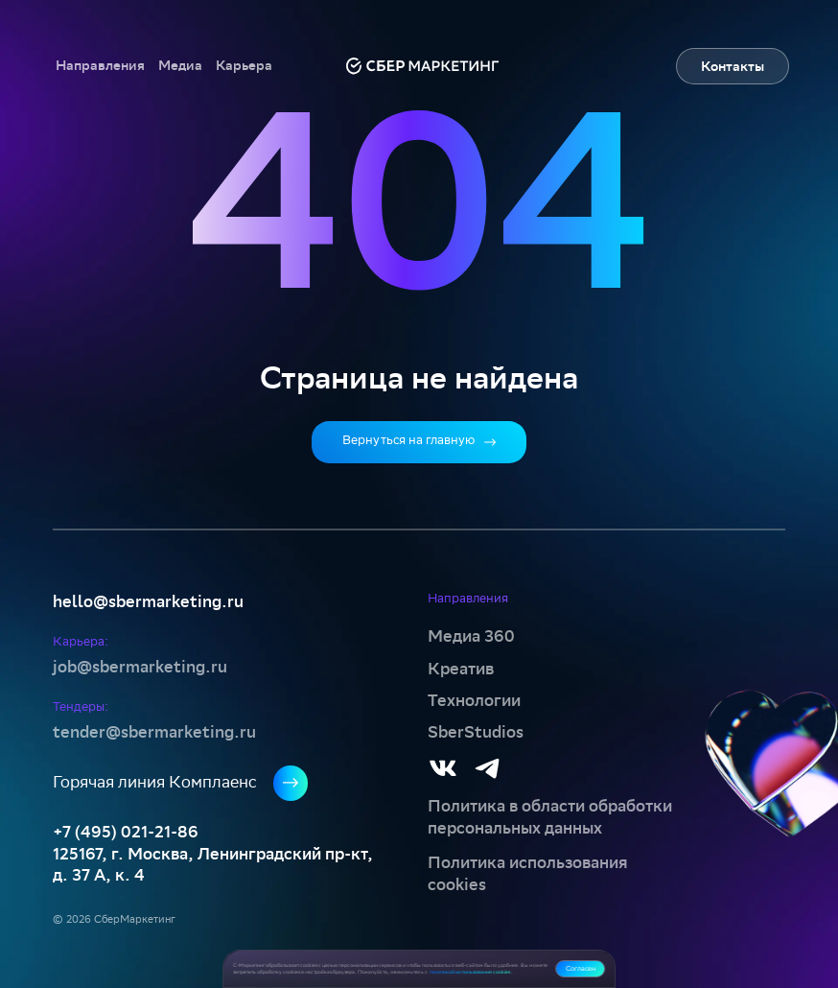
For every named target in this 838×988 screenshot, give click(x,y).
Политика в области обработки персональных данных (550, 816)
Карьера (244, 66)
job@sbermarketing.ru (140, 667)
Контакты (732, 67)
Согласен (580, 968)
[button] (100, 66)
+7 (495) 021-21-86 (125, 832)
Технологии (474, 701)
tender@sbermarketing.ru (154, 732)
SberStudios (476, 732)
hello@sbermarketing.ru (148, 602)
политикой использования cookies (470, 972)
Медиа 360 (471, 636)
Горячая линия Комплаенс (181, 782)
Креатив (461, 669)
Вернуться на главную (419, 441)
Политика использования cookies (528, 873)
